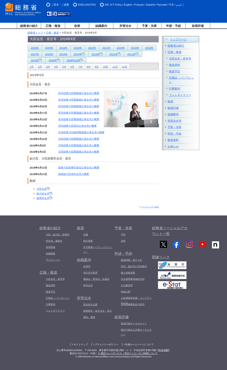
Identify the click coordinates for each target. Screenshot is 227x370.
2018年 (149, 47)
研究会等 (88, 285)
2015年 (63, 54)
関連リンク (161, 259)
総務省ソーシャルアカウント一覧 (170, 231)
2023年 (78, 47)
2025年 (49, 47)
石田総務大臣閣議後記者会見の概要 (78, 138)
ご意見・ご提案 (60, 4)
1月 (32, 66)
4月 (56, 66)
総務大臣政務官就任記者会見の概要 (78, 167)
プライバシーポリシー (106, 344)
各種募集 (50, 253)
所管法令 (125, 25)
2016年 (49, 54)
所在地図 (163, 350)
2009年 (54, 60)
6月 (72, 66)
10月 (105, 66)
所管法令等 (174, 120)
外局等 (86, 266)
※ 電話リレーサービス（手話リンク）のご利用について (128, 353)
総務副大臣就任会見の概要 (73, 174)
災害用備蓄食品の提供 (132, 304)
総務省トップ (35, 32)
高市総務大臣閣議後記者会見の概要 (78, 93)
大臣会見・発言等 (180, 58)
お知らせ (173, 146)
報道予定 (174, 71)
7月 (81, 66)
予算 (123, 234)
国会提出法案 (90, 304)
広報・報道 (53, 25)
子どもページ (53, 260)
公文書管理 (127, 285)
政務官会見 (44, 198)
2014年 (79, 54)
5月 (64, 66)
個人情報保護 (128, 272)
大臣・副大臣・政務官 (57, 234)
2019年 (135, 47)
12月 (124, 66)
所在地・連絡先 (54, 241)
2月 (40, 66)
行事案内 (174, 88)
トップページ (178, 39)
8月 (89, 66)
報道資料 (174, 64)
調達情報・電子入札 (131, 260)
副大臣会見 (44, 193)
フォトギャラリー (180, 95)
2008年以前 (75, 60)
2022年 (92, 47)
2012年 (114, 54)
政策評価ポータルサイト (134, 323)
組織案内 (101, 25)
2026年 (35, 47)
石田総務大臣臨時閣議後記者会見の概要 (81, 132)
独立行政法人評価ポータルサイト (136, 332)
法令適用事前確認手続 (132, 279)
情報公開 (125, 291)
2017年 (35, 54)
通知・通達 (89, 317)
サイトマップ (81, 344)
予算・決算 (149, 25)
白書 (85, 234)
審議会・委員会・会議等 (96, 279)
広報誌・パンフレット (181, 80)
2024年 (63, 47)
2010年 (36, 60)
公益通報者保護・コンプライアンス (136, 300)
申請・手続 (173, 25)
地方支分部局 (90, 272)
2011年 (132, 54)
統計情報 (88, 241)
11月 (115, 66)
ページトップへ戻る (150, 207)
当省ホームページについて (139, 344)
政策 (77, 25)
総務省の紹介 (29, 25)
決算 (123, 241)
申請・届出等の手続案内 (134, 266)
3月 (48, 66)
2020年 (121, 47)
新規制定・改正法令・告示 (97, 311)
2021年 (106, 47)
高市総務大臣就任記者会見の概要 (77, 125)
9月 (97, 66)
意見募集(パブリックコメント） (98, 249)
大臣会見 (43, 188)
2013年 (97, 54)
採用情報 (50, 247)
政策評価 (198, 25)
